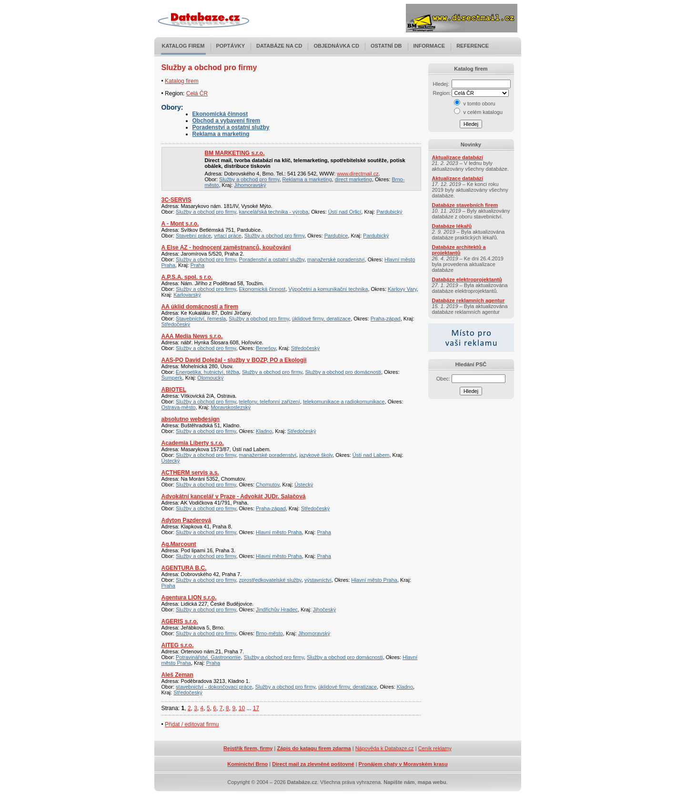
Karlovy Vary (402, 289)
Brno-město (269, 633)
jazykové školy (315, 455)
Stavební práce (193, 235)
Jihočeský (324, 609)
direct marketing (353, 179)
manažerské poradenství (335, 259)
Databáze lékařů (452, 226)
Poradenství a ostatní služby (231, 127)
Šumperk (171, 378)
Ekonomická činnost (220, 114)
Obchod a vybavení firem (226, 120)
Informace (429, 46)
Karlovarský (187, 295)
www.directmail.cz (357, 173)
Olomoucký (210, 378)
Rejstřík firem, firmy (247, 748)
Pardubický (389, 212)
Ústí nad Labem (371, 455)
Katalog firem (183, 46)
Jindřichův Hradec (277, 609)
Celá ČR (197, 93)
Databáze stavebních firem (465, 205)
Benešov (266, 348)
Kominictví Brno (247, 764)
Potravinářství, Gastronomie (208, 657)
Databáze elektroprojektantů (467, 279)
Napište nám (398, 782)
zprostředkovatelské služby (270, 580)
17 (256, 708)
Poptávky (230, 46)
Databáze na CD (279, 46)
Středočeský (176, 324)
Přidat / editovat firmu (192, 724)
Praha (197, 265)
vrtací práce (227, 235)
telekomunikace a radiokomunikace (344, 401)
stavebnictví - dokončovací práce (214, 687)
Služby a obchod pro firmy (249, 179)
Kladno (264, 431)
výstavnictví (318, 580)
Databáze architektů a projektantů (459, 250)
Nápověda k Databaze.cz (384, 748)
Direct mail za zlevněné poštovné (313, 764)
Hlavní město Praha (279, 532)
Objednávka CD (336, 46)
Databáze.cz (302, 782)
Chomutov (267, 484)
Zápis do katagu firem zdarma (314, 748)
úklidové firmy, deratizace (321, 318)
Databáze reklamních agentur (468, 300)
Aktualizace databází (458, 157)
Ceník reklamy (435, 748)
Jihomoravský (250, 185)
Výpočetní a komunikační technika (328, 289)
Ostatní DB (386, 46)
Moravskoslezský (231, 407)
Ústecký (170, 461)
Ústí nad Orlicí (345, 212)
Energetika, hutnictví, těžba (207, 372)
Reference (472, 46)
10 (242, 708)
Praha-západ (386, 318)
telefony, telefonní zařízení (269, 401)
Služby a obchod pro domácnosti (343, 372)
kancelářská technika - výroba (274, 212)
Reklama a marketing (221, 134)
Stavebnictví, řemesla (201, 318)
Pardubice (336, 235)
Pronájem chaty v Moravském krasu (403, 764)
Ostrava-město (178, 407)
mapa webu (432, 782)
